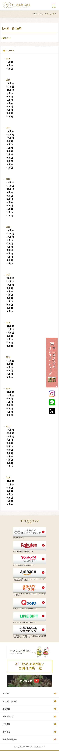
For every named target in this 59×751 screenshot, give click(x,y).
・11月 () (9, 87)
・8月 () (9, 96)
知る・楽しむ (8, 717)
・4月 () (9, 62)
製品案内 (6, 694)
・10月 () (9, 90)
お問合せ (6, 732)
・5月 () (9, 106)
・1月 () (9, 68)
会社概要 (6, 709)
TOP (34, 14)
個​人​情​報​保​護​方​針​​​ (10, 739)
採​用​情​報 (6, 724)
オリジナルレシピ (10, 701)
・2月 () (9, 65)
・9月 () (9, 93)
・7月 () (9, 100)
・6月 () (9, 103)
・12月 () (9, 83)
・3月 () (9, 113)
